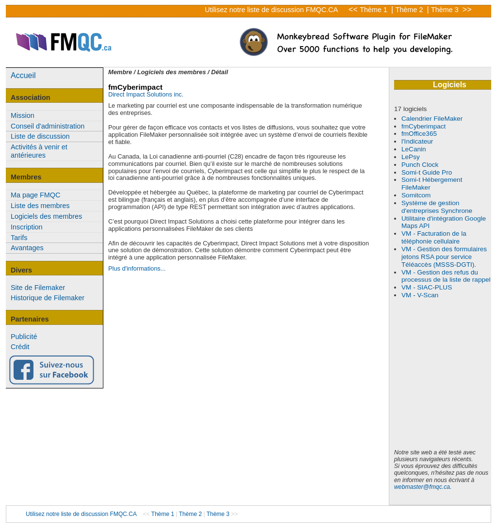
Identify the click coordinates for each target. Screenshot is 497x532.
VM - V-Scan (419, 295)
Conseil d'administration (47, 126)
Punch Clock (419, 164)
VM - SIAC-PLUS (426, 287)
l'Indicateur (417, 141)
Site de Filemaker (38, 287)
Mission (22, 115)
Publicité (24, 336)
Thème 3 (446, 10)
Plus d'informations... (137, 268)
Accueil (23, 75)
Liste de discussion (40, 136)
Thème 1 (374, 10)
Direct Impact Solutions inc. (145, 94)
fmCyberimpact (423, 126)
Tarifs (19, 238)
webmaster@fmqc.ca (422, 487)
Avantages (27, 248)
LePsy (410, 157)
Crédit (20, 347)
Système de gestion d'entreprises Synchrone (436, 206)
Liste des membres (40, 206)
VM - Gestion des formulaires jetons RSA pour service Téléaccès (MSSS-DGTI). (444, 256)
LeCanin (413, 149)
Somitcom (416, 195)
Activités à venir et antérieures (39, 151)
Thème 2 (410, 10)
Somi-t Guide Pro (426, 172)
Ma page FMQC (35, 195)
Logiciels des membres (46, 216)
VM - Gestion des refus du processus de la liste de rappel (446, 276)
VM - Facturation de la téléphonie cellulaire (433, 237)
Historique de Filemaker (47, 298)
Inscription (27, 227)
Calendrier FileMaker (432, 118)
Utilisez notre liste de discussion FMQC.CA (271, 10)
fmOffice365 (419, 133)
